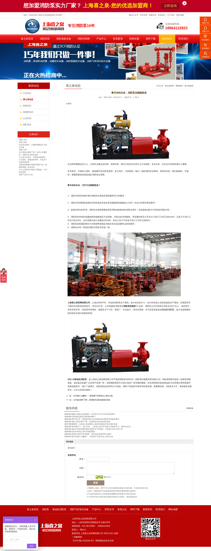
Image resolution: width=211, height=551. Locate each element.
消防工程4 (23, 142)
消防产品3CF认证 (26, 175)
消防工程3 (23, 150)
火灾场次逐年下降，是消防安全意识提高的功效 (91, 400)
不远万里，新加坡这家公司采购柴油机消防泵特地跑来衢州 (96, 419)
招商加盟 (134, 38)
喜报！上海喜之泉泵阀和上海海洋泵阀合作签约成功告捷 (95, 424)
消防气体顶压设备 (79, 511)
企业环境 (27, 118)
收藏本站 (153, 15)
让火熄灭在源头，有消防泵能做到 (32, 157)
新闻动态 (179, 86)
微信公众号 (134, 15)
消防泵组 (45, 38)
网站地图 (180, 15)
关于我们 (171, 15)
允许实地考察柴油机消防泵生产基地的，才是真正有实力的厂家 (98, 429)
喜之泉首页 (27, 38)
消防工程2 (23, 140)
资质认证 (122, 511)
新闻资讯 (167, 38)
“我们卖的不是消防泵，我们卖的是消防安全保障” (92, 434)
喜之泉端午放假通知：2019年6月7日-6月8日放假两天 (94, 414)
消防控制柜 (84, 38)
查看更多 (189, 408)
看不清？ (107, 479)
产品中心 (101, 38)
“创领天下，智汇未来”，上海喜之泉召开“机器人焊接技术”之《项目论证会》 (102, 427)
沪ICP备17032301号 (83, 543)
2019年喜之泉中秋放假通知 (84, 432)
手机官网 (144, 15)
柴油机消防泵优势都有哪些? (84, 417)
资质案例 (118, 38)
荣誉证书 (109, 511)
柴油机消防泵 (59, 511)
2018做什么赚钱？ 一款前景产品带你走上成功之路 (93, 396)
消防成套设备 (63, 38)
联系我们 (162, 15)
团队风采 (27, 124)
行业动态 (27, 93)
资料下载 (151, 38)
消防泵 (45, 511)
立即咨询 (170, 6)
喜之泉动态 (189, 86)
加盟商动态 (28, 112)
